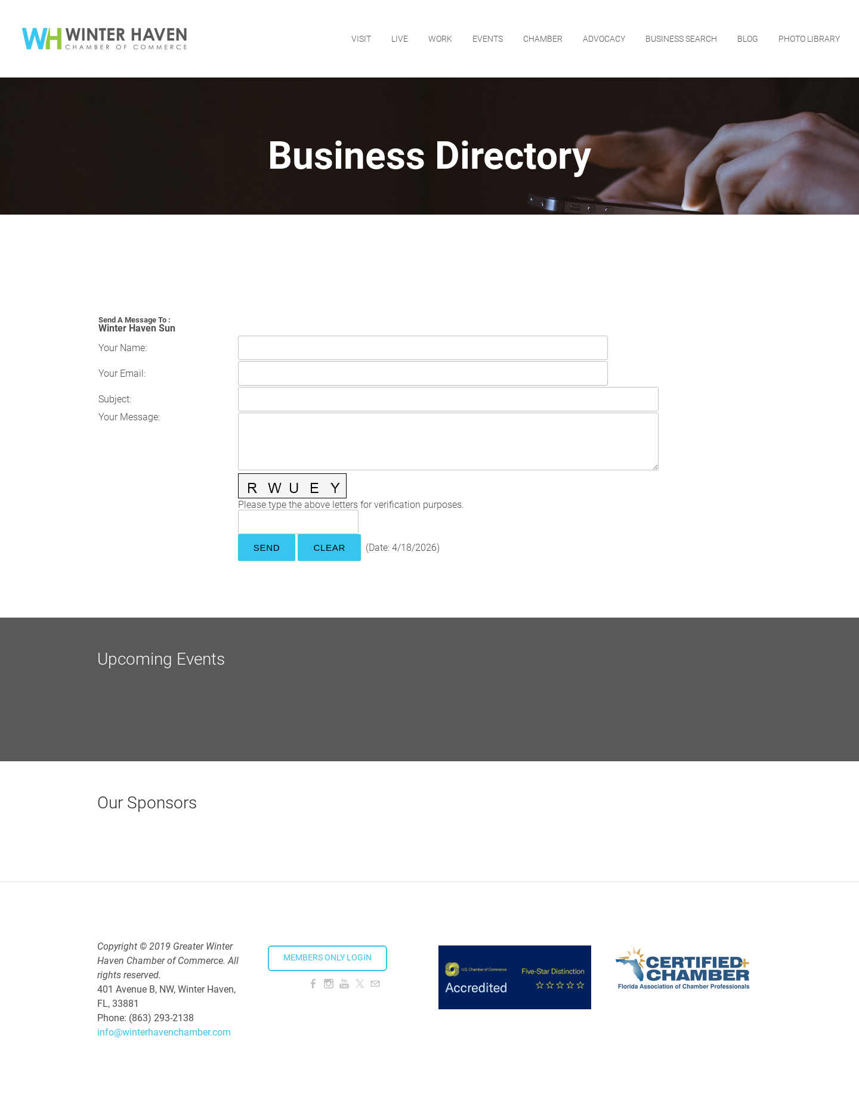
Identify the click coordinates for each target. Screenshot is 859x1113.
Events (487, 39)
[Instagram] (328, 984)
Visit (361, 39)
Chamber (543, 39)
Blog (747, 39)
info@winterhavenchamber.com (164, 1032)
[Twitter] (359, 984)
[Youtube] (344, 984)
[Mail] (375, 984)
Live (399, 39)
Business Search (681, 39)
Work (440, 39)
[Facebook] (313, 984)
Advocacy (604, 39)
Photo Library (809, 39)
